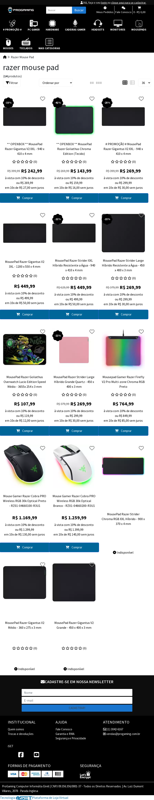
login (104, 2)
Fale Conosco (64, 729)
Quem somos (16, 729)
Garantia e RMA (65, 734)
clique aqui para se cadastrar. (128, 2)
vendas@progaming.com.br (121, 734)
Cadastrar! (77, 708)
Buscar (79, 10)
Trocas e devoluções (20, 734)
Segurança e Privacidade (71, 738)
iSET (10, 746)
